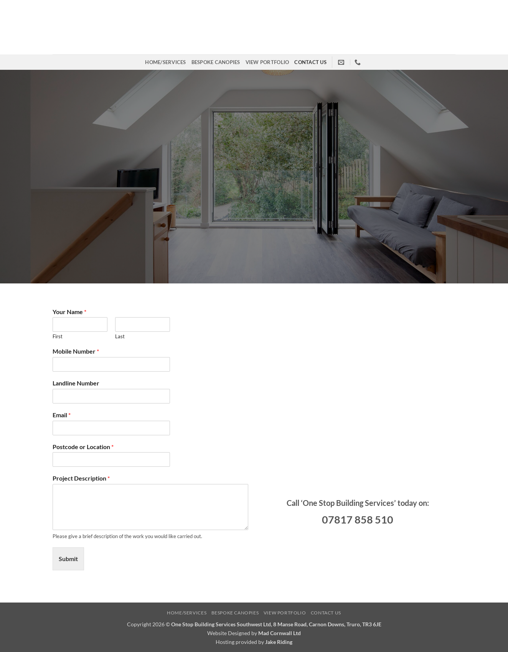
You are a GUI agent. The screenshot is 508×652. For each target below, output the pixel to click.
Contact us (310, 62)
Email (62, 414)
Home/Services (165, 62)
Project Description (81, 478)
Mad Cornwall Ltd (279, 633)
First (58, 336)
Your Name (69, 311)
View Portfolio (267, 62)
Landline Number (76, 383)
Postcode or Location (83, 446)
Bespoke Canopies (215, 62)
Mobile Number (76, 351)
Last (120, 336)
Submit (68, 558)
